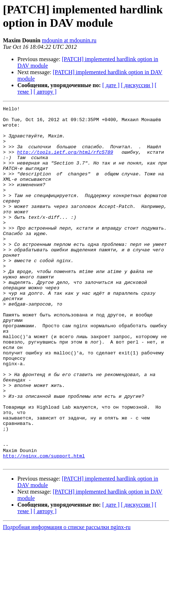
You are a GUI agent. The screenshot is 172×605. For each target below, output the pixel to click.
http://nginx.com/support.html (44, 526)
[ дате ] (110, 85)
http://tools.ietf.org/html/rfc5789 (65, 161)
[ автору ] (45, 92)
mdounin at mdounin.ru (69, 40)
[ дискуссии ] (137, 85)
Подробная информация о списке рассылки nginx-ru (67, 599)
